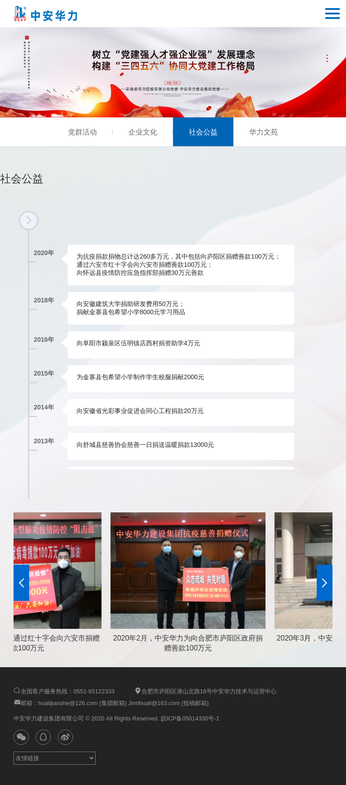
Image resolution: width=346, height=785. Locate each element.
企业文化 (142, 132)
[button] (21, 583)
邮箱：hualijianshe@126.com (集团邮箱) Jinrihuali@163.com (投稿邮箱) (111, 702)
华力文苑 (263, 132)
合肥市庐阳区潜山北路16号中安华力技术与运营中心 (205, 691)
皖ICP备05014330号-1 (189, 718)
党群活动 (82, 132)
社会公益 (203, 132)
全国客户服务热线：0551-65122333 (64, 691)
